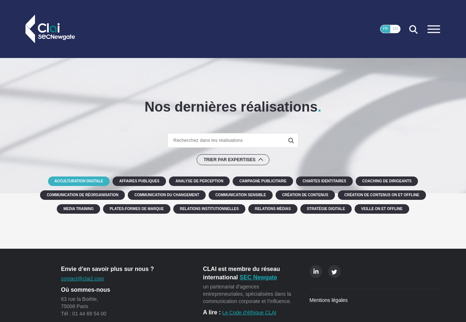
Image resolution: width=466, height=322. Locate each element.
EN (395, 29)
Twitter (334, 271)
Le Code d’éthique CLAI (249, 312)
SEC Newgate (258, 277)
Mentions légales (328, 300)
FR (385, 29)
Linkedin (315, 271)
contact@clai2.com (82, 279)
